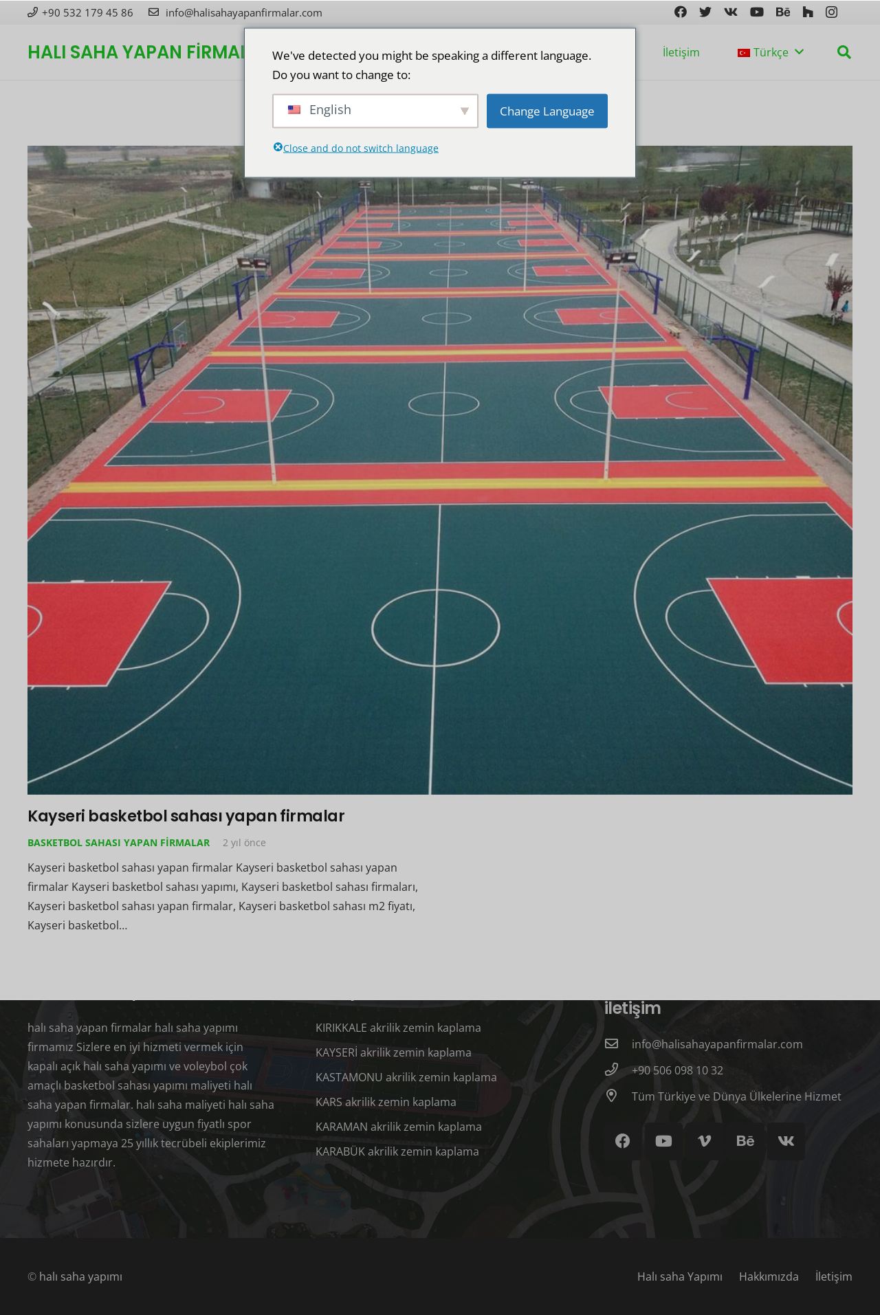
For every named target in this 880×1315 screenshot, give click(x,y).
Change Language (547, 110)
